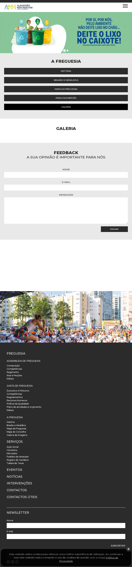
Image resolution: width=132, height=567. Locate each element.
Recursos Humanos (17, 400)
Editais (10, 378)
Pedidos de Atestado (18, 456)
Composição (13, 365)
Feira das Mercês (66, 98)
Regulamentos (15, 397)
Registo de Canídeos (18, 460)
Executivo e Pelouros (18, 390)
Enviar (114, 229)
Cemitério (12, 450)
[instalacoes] (66, 317)
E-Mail (66, 182)
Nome (66, 169)
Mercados (12, 453)
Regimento (13, 372)
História (66, 71)
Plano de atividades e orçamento (24, 407)
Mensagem (66, 194)
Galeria (66, 107)
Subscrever (118, 545)
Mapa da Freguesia (66, 89)
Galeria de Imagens (17, 435)
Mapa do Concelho (16, 432)
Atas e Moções (14, 375)
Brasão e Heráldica (66, 80)
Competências (14, 369)
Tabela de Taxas (15, 463)
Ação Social (13, 447)
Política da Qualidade (18, 403)
